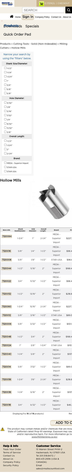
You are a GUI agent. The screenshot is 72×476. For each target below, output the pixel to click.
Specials (32, 26)
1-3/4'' (20, 238)
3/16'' (33, 315)
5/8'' (20, 251)
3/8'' (33, 345)
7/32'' (33, 367)
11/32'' (33, 281)
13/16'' (33, 294)
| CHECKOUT (62, 3)
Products (11, 25)
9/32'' (33, 405)
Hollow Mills (18, 48)
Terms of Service (12, 453)
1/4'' (33, 251)
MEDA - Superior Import (56, 238)
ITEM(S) (50, 3)
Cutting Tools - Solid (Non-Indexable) (35, 44)
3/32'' (33, 324)
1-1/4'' (20, 354)
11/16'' (33, 269)
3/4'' (20, 281)
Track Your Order (12, 449)
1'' (33, 238)
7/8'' (33, 380)
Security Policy (11, 465)
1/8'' (33, 260)
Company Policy (42, 17)
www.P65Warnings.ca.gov (44, 437)
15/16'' (33, 307)
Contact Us (56, 17)
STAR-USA (56, 260)
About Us (67, 17)
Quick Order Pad (17, 34)
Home (18, 17)
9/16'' (33, 392)
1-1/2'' (43, 251)
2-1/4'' (43, 238)
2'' (43, 269)
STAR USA (56, 315)
